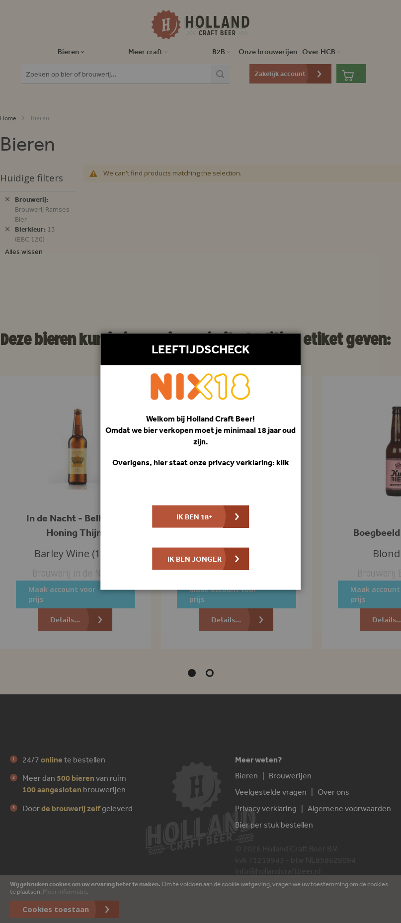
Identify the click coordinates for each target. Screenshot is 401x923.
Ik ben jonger (194, 559)
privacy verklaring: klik (248, 462)
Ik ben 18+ (194, 516)
